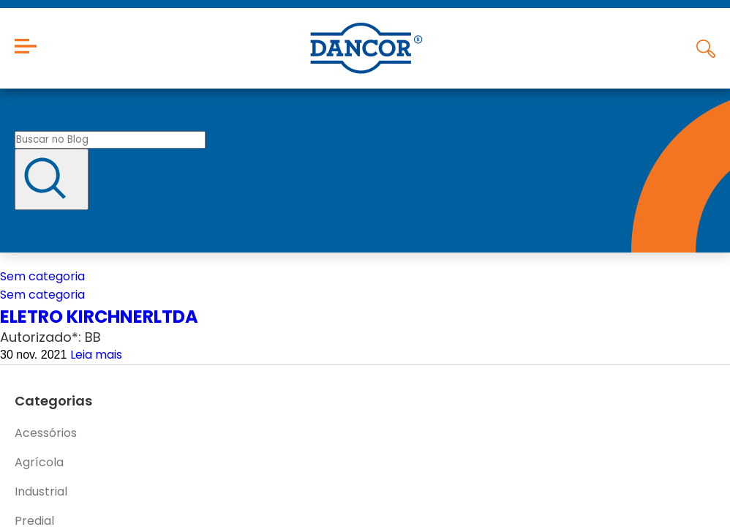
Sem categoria (42, 276)
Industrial (41, 491)
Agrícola (39, 462)
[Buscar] (52, 179)
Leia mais (96, 354)
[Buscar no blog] (110, 140)
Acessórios (46, 433)
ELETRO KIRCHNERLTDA (99, 316)
